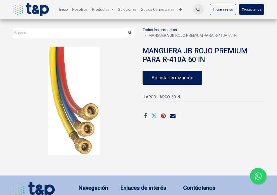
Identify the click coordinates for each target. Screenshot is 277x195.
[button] (198, 9)
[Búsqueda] (129, 32)
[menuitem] (63, 10)
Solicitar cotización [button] (172, 77)
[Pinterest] (163, 116)
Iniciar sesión (223, 9)
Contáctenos (251, 9)
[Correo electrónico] (173, 116)
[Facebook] (145, 116)
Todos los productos (160, 30)
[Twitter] (154, 116)
